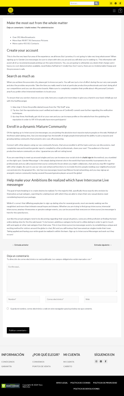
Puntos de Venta (41, 366)
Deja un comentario (15, 27)
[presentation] (28, 320)
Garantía (6, 366)
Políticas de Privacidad (105, 383)
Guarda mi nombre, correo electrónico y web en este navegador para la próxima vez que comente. (51, 308)
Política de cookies (80, 383)
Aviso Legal (62, 383)
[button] (114, 10)
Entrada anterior (20, 245)
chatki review (30, 27)
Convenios (38, 362)
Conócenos (7, 362)
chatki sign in (87, 157)
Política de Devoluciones (87, 389)
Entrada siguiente (103, 245)
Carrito (67, 366)
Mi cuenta (68, 362)
